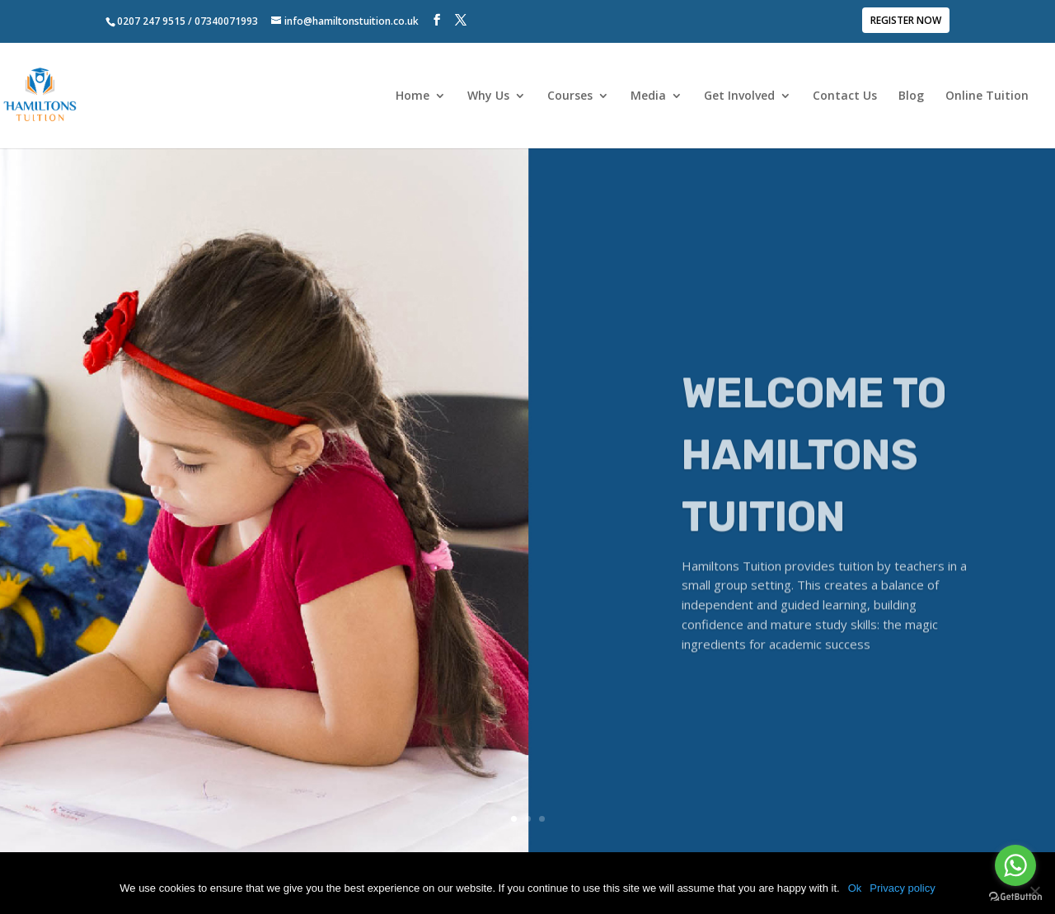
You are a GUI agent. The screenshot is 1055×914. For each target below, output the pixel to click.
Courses (570, 96)
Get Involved (739, 96)
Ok (855, 888)
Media (648, 96)
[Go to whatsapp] (1015, 865)
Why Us (488, 96)
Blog (911, 96)
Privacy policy (902, 888)
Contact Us (845, 96)
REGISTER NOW (905, 21)
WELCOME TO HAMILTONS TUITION (814, 484)
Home (412, 96)
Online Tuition (987, 96)
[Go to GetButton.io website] (1015, 897)
